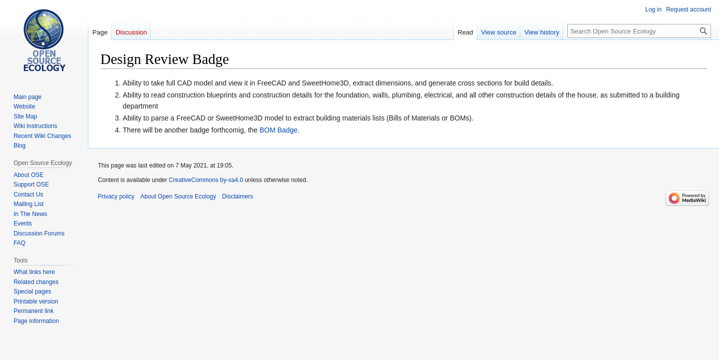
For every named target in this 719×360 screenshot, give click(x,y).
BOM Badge (279, 130)
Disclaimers (237, 196)
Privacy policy (116, 196)
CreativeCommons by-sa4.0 (206, 180)
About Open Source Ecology (178, 196)
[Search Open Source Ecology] (639, 31)
